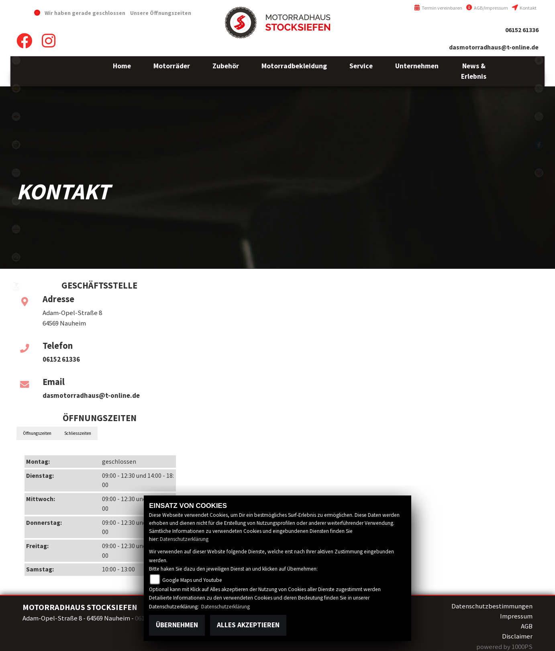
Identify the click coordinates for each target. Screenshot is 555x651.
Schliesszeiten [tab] (77, 433)
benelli (16, 145)
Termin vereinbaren (438, 8)
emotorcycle (16, 60)
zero (16, 257)
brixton (16, 173)
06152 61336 (522, 30)
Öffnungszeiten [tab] (37, 433)
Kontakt (524, 8)
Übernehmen (177, 624)
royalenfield (16, 88)
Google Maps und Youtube (192, 580)
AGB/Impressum (487, 8)
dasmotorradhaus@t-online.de (494, 47)
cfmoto (16, 201)
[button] (171, 71)
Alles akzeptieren (248, 624)
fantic (16, 229)
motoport (16, 116)
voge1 (16, 285)
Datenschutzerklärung (184, 539)
